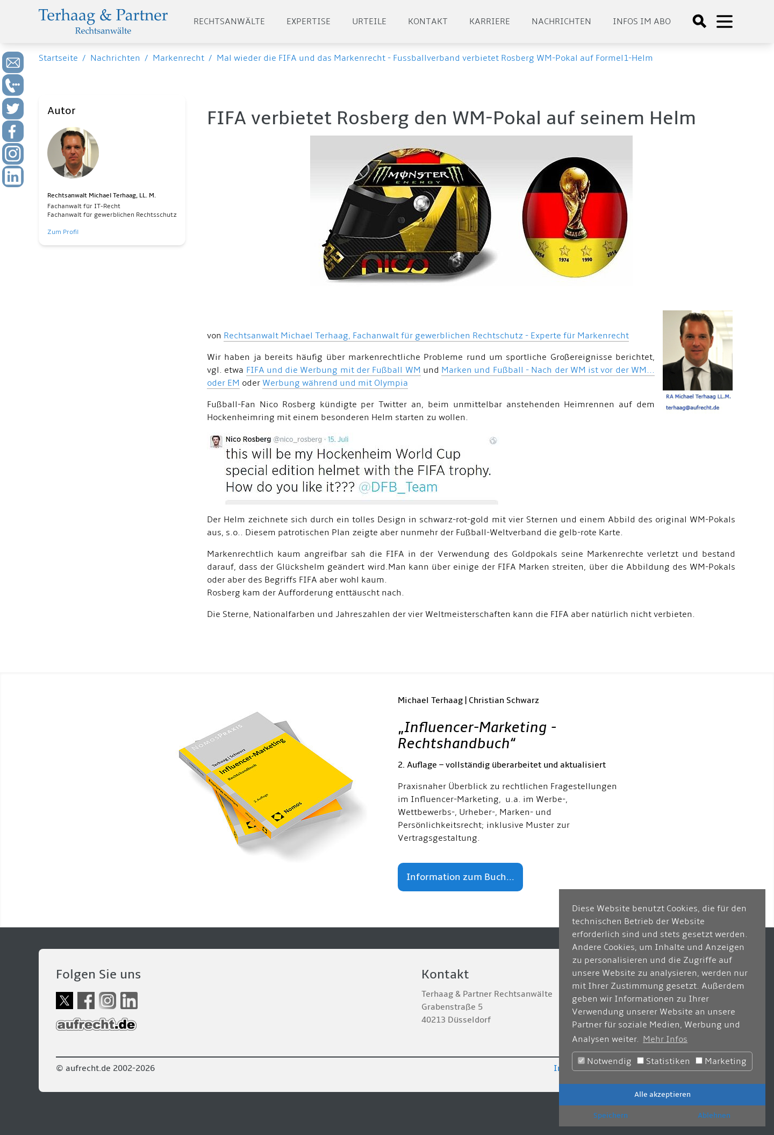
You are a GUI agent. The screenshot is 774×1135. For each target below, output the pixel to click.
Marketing (721, 1061)
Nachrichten (561, 21)
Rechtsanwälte (229, 21)
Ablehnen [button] (714, 1115)
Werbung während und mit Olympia (335, 383)
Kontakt (428, 21)
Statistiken (663, 1061)
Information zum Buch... (460, 877)
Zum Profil (62, 232)
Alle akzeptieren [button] (662, 1094)
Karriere (489, 21)
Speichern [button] (610, 1115)
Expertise (308, 21)
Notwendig (605, 1061)
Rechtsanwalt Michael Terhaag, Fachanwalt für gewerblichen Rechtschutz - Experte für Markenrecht (426, 335)
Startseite (58, 58)
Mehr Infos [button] (665, 1039)
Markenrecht (178, 58)
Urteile (369, 21)
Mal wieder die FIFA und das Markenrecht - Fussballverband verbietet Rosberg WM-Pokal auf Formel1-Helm (435, 58)
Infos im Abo (642, 21)
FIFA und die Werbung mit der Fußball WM (333, 370)
